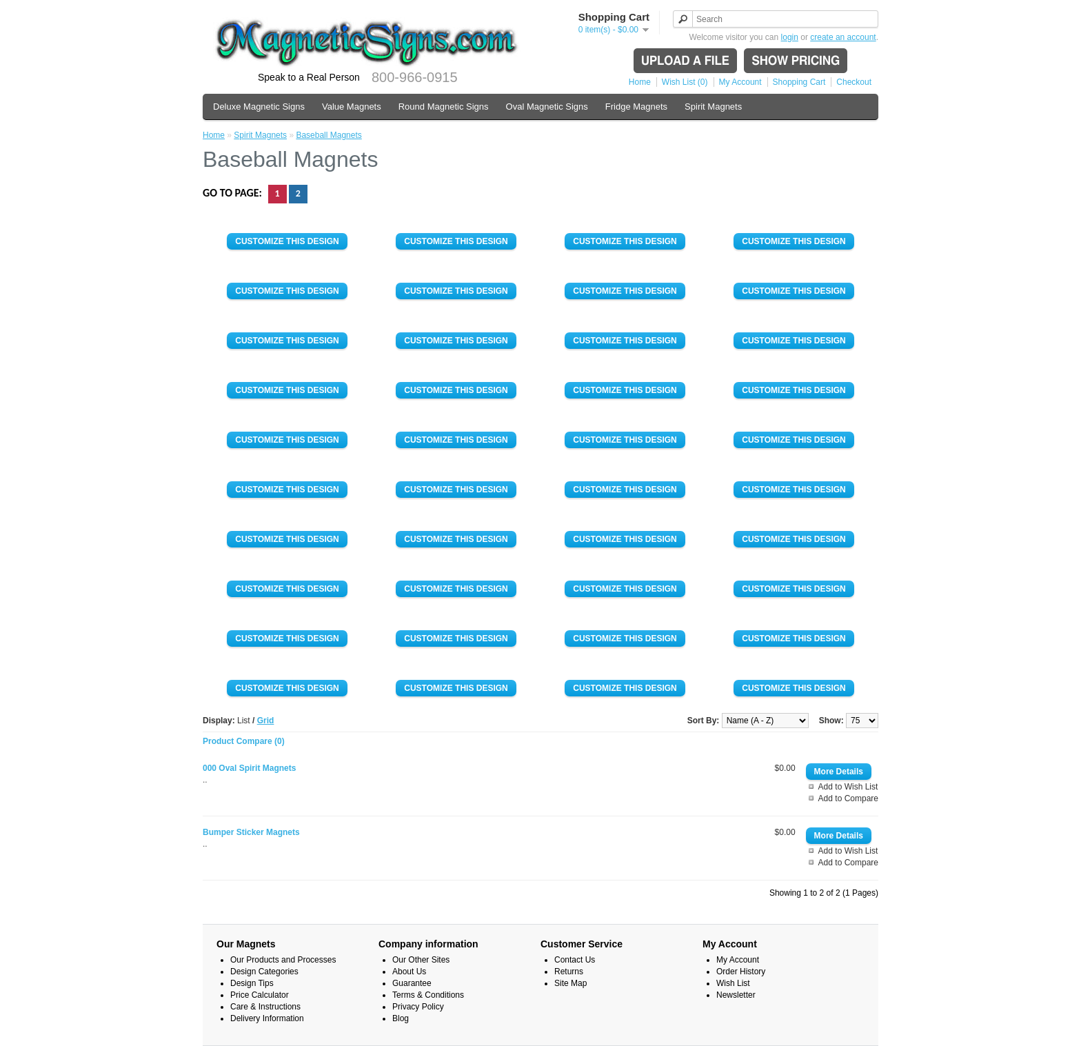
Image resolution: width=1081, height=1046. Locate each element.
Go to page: (234, 192)
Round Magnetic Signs (443, 106)
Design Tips (252, 983)
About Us (409, 971)
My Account (740, 82)
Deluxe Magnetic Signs (259, 106)
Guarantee (412, 983)
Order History (740, 971)
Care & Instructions (265, 1007)
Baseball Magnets (328, 135)
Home (640, 82)
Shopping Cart (799, 82)
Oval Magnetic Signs (547, 106)
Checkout (853, 82)
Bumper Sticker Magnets (251, 832)
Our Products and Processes (283, 960)
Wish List (733, 983)
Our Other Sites (420, 960)
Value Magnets (351, 106)
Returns (568, 971)
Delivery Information (267, 1018)
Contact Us (574, 960)
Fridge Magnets (636, 106)
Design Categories (264, 971)
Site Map (570, 983)
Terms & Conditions (428, 995)
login (789, 37)
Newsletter (736, 995)
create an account (843, 37)
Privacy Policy (418, 1007)
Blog (400, 1018)
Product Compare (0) (244, 741)
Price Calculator (259, 995)
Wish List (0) (685, 82)
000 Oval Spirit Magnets (249, 768)
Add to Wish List (848, 787)
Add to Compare (848, 798)
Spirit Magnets (713, 106)
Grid (265, 720)
